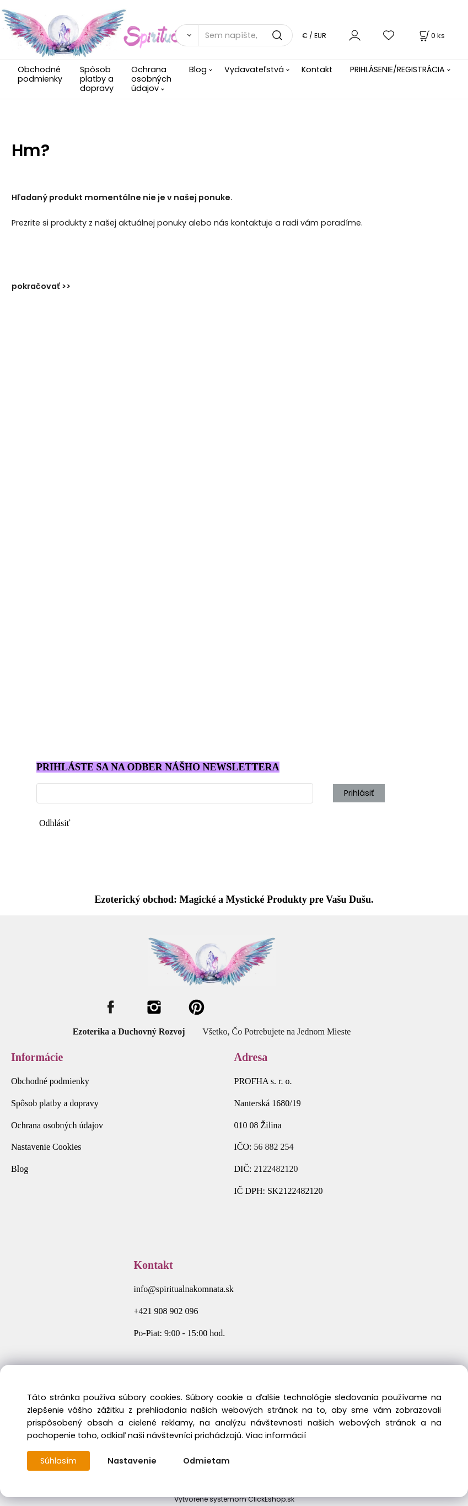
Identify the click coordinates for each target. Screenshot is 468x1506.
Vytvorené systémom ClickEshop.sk (234, 1499)
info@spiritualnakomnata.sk (183, 1289)
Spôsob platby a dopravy (97, 79)
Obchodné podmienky (40, 74)
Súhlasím (58, 1460)
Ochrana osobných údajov (151, 79)
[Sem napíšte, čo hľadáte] (245, 35)
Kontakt (317, 69)
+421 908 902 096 (165, 1311)
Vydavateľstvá (254, 69)
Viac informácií (275, 1435)
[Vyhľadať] (186, 35)
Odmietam (206, 1460)
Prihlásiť (359, 792)
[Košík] (431, 35)
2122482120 (276, 1168)
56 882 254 (274, 1146)
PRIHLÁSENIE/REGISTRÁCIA (397, 69)
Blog (198, 69)
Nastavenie (132, 1460)
